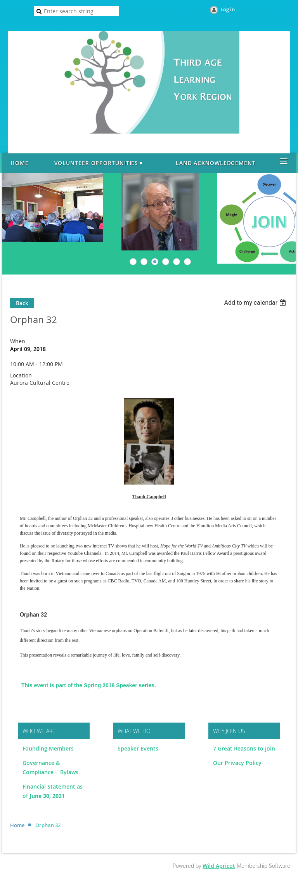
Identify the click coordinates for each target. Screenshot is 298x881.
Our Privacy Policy (237, 762)
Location (21, 375)
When (17, 341)
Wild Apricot (219, 865)
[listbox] (256, 303)
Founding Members (48, 748)
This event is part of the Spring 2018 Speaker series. (88, 685)
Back (22, 303)
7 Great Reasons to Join (244, 748)
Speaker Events (139, 748)
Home (17, 825)
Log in (227, 9)
